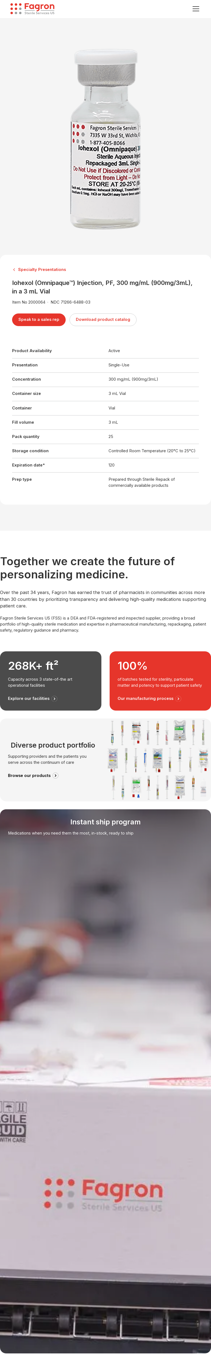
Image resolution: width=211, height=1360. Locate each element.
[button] (195, 8)
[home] (32, 8)
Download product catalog (103, 319)
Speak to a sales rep (38, 319)
